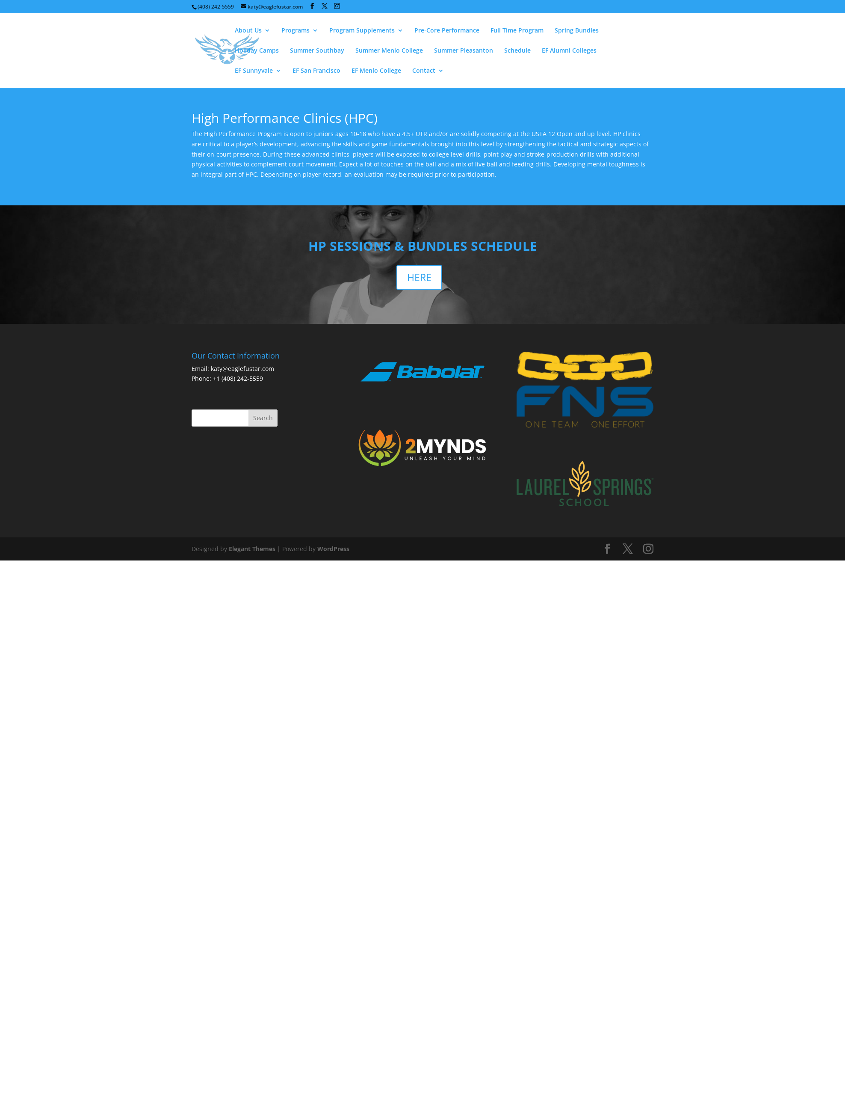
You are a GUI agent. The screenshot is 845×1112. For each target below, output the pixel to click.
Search (263, 418)
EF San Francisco (316, 71)
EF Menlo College (376, 71)
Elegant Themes (252, 549)
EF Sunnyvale (254, 71)
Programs (295, 30)
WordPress (333, 549)
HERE (419, 277)
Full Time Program (517, 30)
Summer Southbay (317, 50)
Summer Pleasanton (463, 50)
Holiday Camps (257, 50)
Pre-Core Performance (446, 30)
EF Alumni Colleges (569, 50)
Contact (423, 71)
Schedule (517, 50)
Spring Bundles (577, 30)
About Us (248, 30)
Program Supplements (362, 30)
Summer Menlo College (389, 50)
